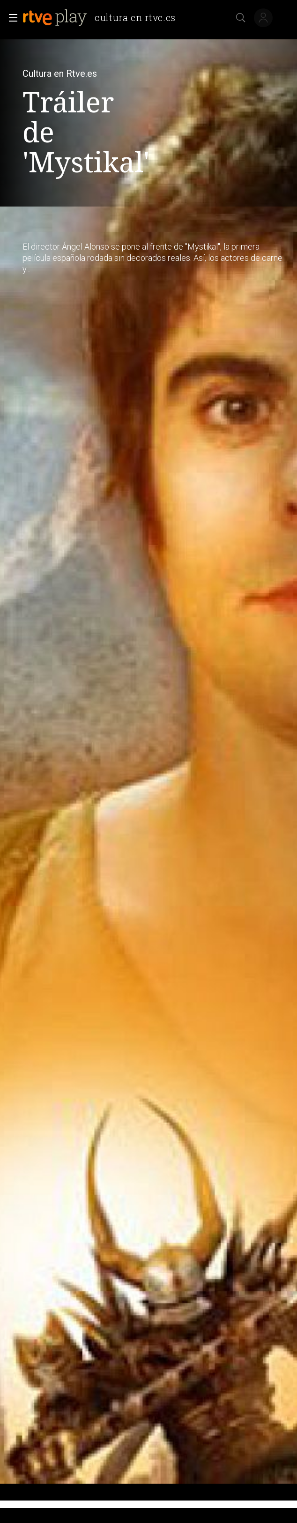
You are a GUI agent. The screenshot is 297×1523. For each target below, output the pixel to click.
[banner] (102, 17)
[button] (10, 17)
